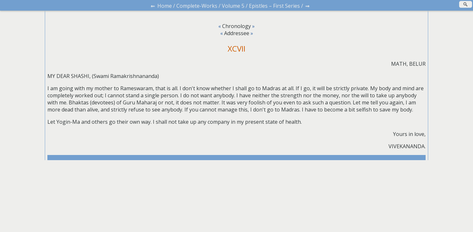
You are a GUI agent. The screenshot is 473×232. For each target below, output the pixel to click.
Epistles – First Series (274, 5)
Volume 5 (233, 5)
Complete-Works (196, 5)
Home (164, 5)
